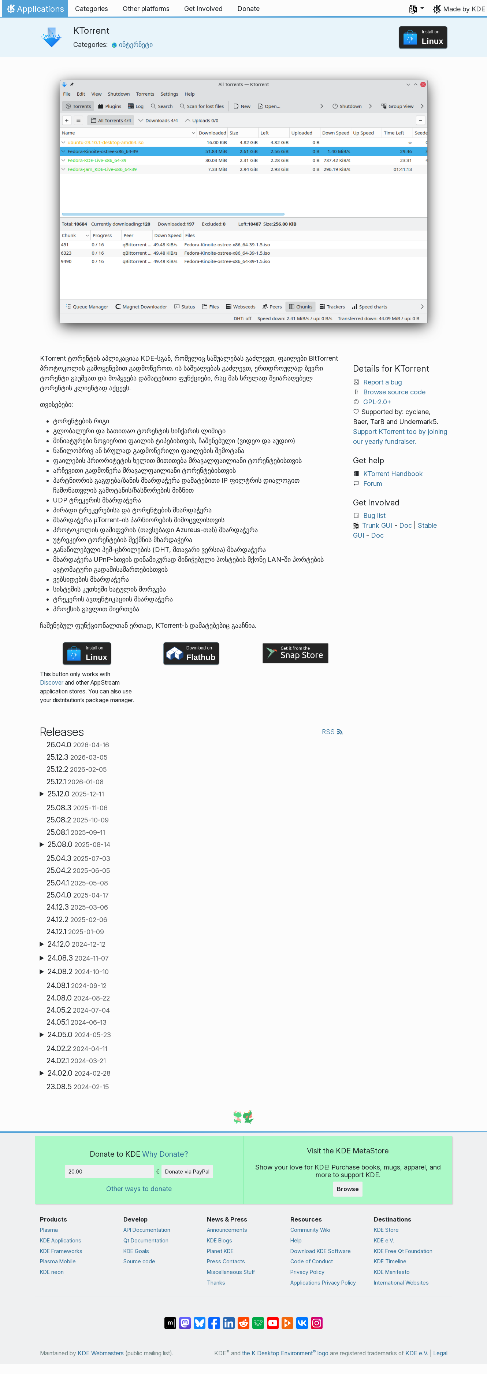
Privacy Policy (307, 1272)
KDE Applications (60, 1240)
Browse (348, 1189)
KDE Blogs (219, 1240)
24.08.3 (78, 958)
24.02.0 (79, 1073)
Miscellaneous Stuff (231, 1272)
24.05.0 (79, 1034)
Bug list (374, 515)
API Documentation (146, 1230)
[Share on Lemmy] (258, 1319)
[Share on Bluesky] (199, 1319)
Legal (440, 1353)
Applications (34, 11)
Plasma (49, 1230)
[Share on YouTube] (273, 1319)
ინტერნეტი (132, 44)
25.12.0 (76, 793)
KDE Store (386, 1230)
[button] (416, 9)
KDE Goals (136, 1251)
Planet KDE (220, 1251)
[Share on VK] (302, 1319)
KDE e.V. (384, 1240)
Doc (405, 525)
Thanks (216, 1282)
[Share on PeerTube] (287, 1319)
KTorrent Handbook (393, 474)
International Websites (401, 1282)
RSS (332, 732)
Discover (51, 682)
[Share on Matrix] (170, 1319)
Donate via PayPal (187, 1171)
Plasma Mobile (58, 1261)
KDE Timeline (390, 1261)
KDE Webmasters (101, 1353)
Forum (372, 483)
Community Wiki (310, 1230)
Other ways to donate (139, 1189)
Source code (139, 1261)
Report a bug (382, 382)
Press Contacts (226, 1261)
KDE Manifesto (392, 1272)
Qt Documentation (145, 1240)
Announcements (227, 1230)
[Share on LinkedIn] (229, 1319)
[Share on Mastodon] (185, 1319)
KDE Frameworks (61, 1251)
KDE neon (52, 1272)
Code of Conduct (311, 1261)
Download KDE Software (320, 1251)
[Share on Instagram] (317, 1319)
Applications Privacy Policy (323, 1282)
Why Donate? (165, 1153)
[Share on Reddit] (243, 1319)
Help (296, 1240)
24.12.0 (76, 944)
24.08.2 (78, 971)
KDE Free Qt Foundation (403, 1251)
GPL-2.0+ (377, 402)
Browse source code (394, 392)
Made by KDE (464, 9)
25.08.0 (79, 844)
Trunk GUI (377, 525)
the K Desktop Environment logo (285, 1353)
